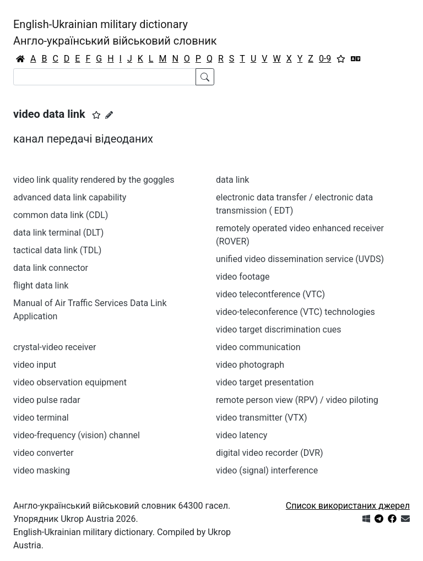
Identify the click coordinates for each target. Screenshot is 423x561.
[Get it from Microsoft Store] (366, 519)
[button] (96, 115)
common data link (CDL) (60, 215)
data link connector (50, 268)
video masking (41, 470)
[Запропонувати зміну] (109, 115)
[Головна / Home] (20, 59)
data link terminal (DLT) (58, 232)
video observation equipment (70, 382)
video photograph (250, 365)
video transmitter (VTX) (261, 417)
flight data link (40, 285)
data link (232, 180)
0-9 (325, 58)
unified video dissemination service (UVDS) (300, 259)
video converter (43, 453)
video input (34, 365)
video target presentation (264, 382)
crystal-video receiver (54, 347)
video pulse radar (46, 400)
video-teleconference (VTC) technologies (295, 312)
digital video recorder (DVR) (269, 453)
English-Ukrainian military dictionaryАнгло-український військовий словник (115, 32)
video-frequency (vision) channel (76, 435)
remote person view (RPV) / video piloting (297, 400)
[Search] (104, 76)
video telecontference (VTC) (270, 294)
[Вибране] (341, 59)
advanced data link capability (69, 197)
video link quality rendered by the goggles (94, 180)
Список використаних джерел (348, 505)
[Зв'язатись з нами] (405, 519)
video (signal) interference (267, 470)
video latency (241, 435)
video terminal (41, 417)
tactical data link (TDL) (57, 250)
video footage (242, 276)
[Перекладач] (356, 59)
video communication (258, 347)
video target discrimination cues (278, 329)
